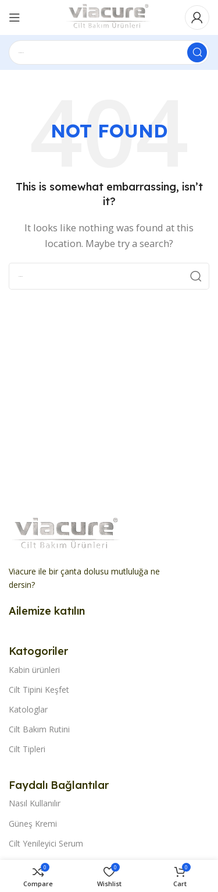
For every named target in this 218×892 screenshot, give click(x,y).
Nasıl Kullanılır (34, 803)
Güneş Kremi (33, 823)
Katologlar (28, 709)
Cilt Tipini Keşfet (39, 689)
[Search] (109, 52)
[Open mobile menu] (14, 17)
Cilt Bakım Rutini (39, 729)
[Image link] (67, 534)
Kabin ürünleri (34, 669)
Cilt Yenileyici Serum (46, 843)
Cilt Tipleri (27, 749)
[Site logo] (108, 16)
